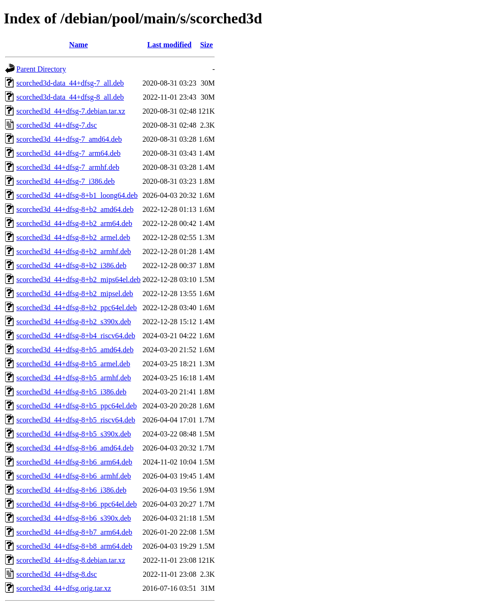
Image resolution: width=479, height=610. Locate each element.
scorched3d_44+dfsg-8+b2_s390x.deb (73, 322)
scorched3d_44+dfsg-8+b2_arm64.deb (74, 223)
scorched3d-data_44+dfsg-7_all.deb (70, 83)
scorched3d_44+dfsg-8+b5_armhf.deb (73, 378)
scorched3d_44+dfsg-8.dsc (56, 574)
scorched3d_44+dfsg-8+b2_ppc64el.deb (76, 308)
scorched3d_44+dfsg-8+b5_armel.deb (73, 364)
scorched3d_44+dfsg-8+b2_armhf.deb (73, 251)
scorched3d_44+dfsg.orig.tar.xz (63, 588)
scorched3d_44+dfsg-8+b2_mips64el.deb (78, 279)
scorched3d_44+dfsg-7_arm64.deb (68, 153)
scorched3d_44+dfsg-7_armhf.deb (67, 167)
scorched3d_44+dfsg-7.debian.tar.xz (70, 111)
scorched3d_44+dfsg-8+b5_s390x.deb (73, 434)
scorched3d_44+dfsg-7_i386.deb (65, 181)
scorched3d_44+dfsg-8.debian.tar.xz (70, 560)
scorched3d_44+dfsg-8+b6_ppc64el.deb (76, 504)
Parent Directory (41, 69)
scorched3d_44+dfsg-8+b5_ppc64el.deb (76, 406)
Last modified (169, 45)
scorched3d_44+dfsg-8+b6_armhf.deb (73, 476)
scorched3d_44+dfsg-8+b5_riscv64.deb (75, 420)
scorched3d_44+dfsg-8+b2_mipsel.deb (74, 294)
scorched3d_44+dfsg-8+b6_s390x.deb (73, 518)
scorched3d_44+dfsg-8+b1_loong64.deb (77, 195)
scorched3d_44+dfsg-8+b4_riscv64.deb (75, 336)
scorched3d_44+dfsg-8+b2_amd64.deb (74, 209)
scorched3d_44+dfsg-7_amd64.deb (69, 139)
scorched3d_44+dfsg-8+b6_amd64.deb (74, 448)
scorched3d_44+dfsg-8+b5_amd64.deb (74, 350)
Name (78, 45)
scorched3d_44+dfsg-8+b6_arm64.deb (74, 462)
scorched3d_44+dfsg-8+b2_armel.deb (73, 237)
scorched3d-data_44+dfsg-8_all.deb (70, 97)
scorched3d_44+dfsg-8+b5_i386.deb (71, 392)
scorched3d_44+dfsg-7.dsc (56, 125)
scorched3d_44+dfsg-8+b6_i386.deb (71, 490)
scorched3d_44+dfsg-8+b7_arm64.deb (74, 532)
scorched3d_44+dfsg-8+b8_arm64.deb (74, 546)
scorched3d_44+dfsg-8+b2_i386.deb (71, 265)
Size (206, 45)
